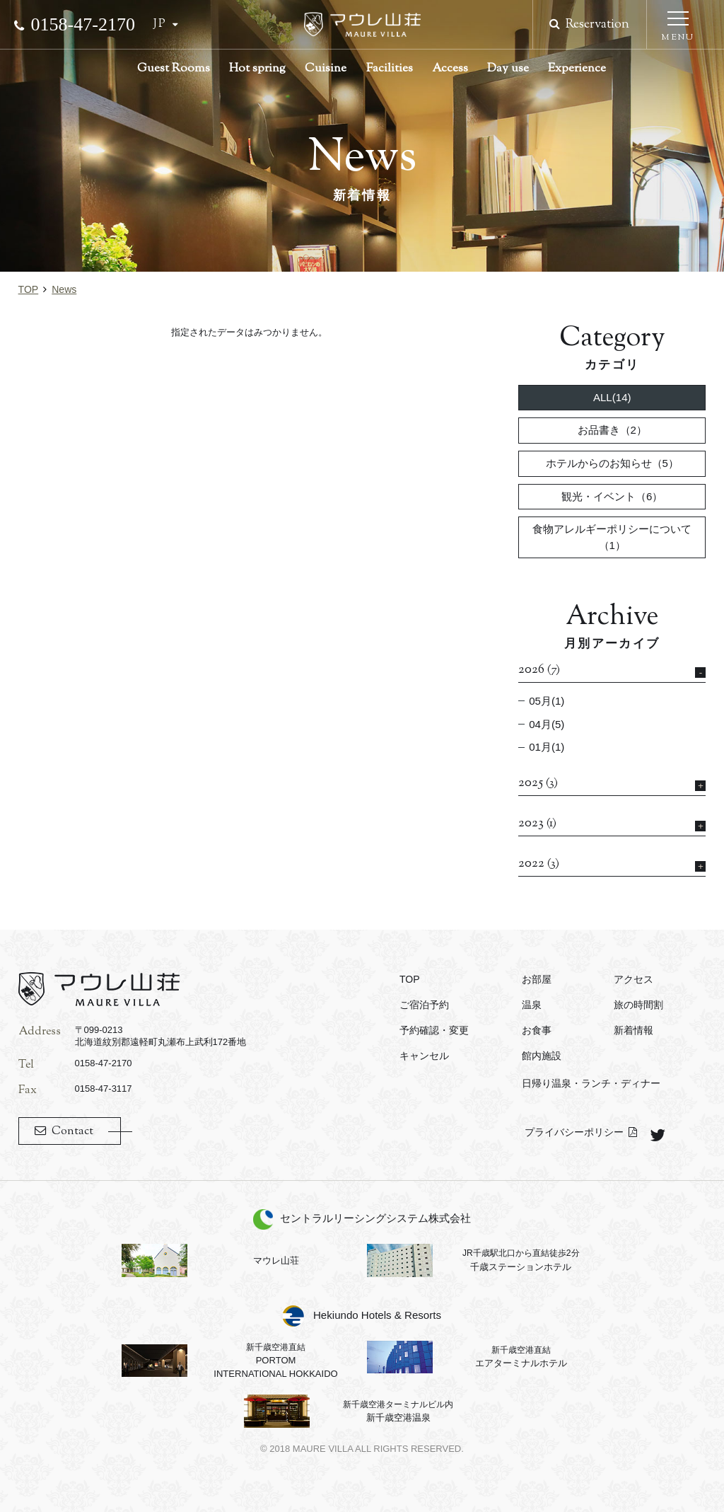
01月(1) (546, 747)
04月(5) (546, 724)
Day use (508, 68)
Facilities (389, 68)
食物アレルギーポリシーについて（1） (611, 537)
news (64, 289)
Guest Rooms (173, 68)
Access (450, 68)
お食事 (536, 1030)
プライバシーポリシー (574, 1132)
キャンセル (424, 1055)
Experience (577, 68)
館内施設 (541, 1055)
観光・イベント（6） (611, 496)
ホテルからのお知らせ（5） (612, 463)
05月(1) (546, 701)
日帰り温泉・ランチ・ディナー (591, 1083)
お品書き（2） (612, 430)
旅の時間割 (638, 1004)
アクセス (633, 979)
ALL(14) (612, 397)
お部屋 (536, 979)
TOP (28, 289)
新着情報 (633, 1030)
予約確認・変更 (434, 1030)
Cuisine (325, 68)
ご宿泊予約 (424, 1004)
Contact (72, 1132)
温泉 (532, 1004)
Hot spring (257, 68)
